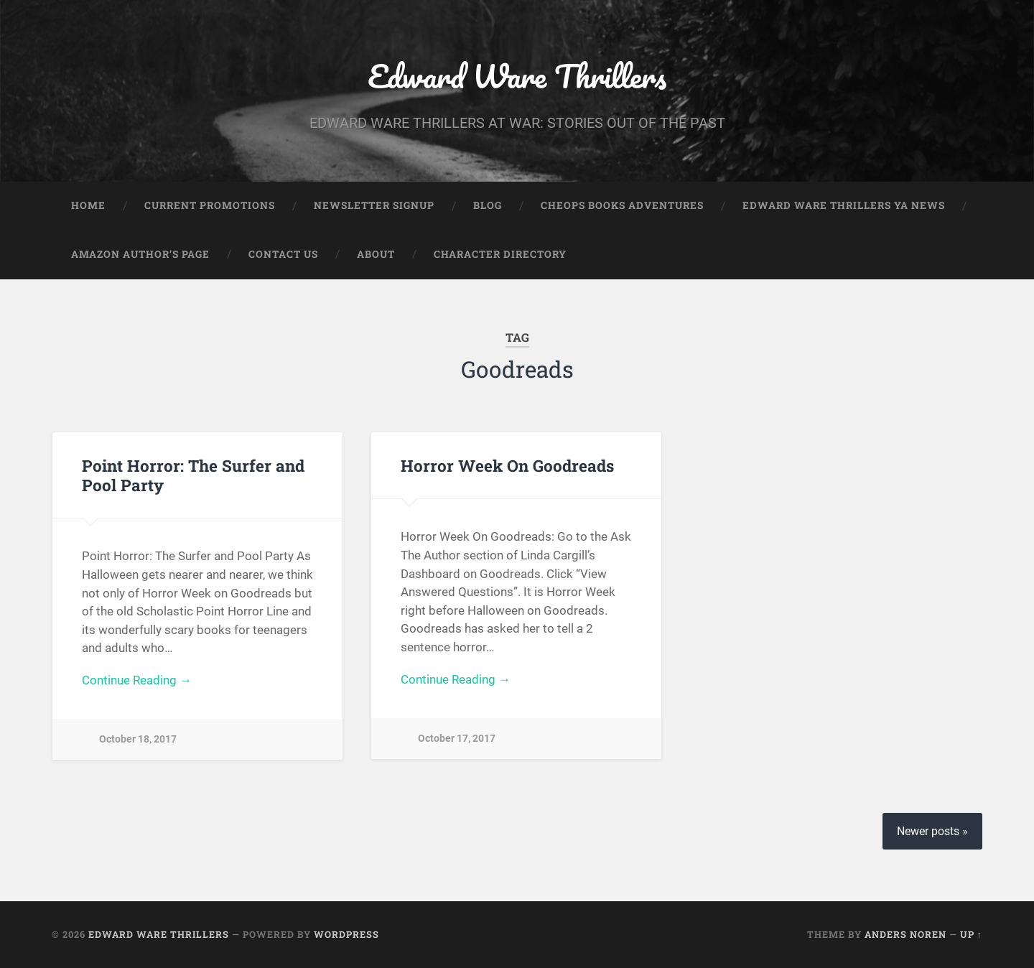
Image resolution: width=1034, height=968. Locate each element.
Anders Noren (905, 934)
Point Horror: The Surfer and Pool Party (193, 475)
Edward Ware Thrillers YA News (843, 205)
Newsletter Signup (374, 205)
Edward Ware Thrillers (517, 75)
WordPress (346, 934)
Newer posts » (932, 831)
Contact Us (283, 254)
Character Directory (500, 254)
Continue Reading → (137, 680)
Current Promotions (209, 205)
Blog (487, 205)
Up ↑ (971, 934)
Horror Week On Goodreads (507, 465)
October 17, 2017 (456, 738)
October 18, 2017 (138, 739)
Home (88, 205)
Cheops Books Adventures (622, 205)
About (376, 254)
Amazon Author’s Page (140, 254)
